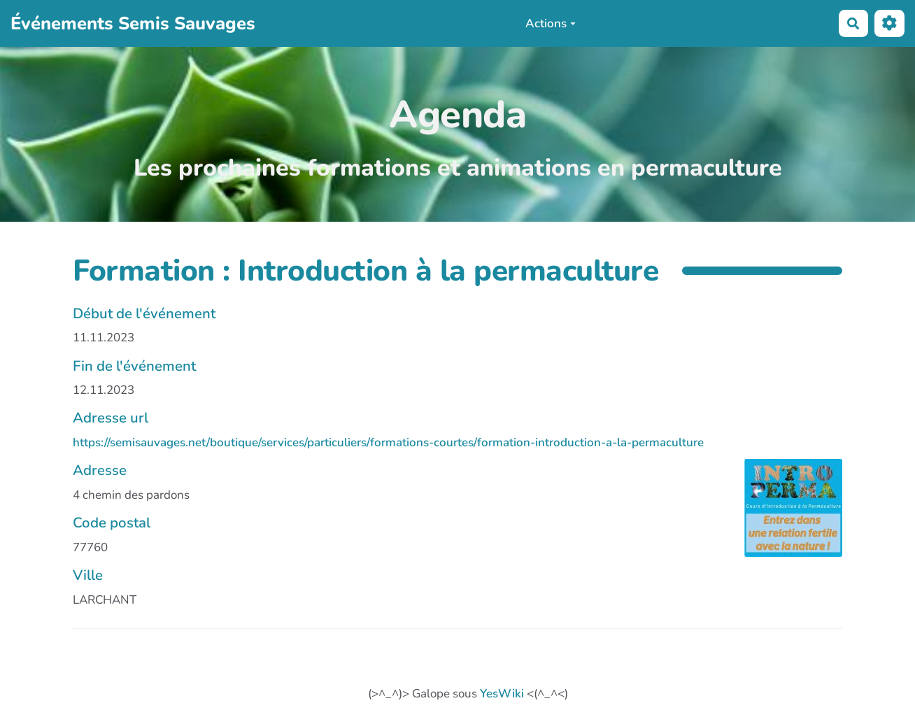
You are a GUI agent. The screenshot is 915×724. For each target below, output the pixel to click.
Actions (550, 23)
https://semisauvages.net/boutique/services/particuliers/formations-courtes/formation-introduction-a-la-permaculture (388, 442)
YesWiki (502, 694)
